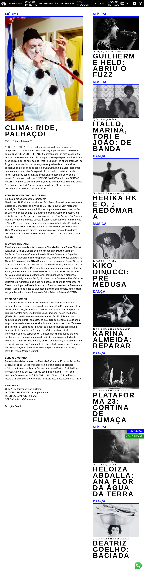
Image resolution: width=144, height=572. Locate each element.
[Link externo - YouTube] (134, 4)
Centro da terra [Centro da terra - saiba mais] (31, 3)
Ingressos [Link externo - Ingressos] (136, 431)
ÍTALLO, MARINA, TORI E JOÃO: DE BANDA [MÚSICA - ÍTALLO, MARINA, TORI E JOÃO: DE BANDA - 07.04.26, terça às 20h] (112, 136)
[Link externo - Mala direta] (122, 4)
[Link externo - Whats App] (138, 566)
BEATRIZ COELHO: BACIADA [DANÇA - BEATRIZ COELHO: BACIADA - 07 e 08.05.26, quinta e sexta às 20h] (111, 549)
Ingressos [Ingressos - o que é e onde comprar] (67, 3)
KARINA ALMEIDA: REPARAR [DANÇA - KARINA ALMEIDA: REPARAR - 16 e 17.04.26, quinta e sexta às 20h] (112, 340)
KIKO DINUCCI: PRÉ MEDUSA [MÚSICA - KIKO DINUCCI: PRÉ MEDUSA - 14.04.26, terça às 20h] (111, 275)
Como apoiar (134, 436)
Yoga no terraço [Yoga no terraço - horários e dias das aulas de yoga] (113, 3)
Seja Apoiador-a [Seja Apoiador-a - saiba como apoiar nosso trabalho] (84, 3)
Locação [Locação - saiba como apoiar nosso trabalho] (99, 3)
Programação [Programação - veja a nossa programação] (48, 3)
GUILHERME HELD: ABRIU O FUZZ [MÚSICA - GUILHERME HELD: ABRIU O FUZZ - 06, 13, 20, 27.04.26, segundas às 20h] (114, 65)
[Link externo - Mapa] (140, 4)
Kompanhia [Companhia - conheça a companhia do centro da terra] (15, 3)
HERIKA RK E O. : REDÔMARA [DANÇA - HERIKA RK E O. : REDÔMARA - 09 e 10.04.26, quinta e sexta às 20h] (115, 207)
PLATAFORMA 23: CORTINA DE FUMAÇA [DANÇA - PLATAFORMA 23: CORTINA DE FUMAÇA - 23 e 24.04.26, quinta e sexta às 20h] (114, 407)
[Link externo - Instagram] (128, 4)
